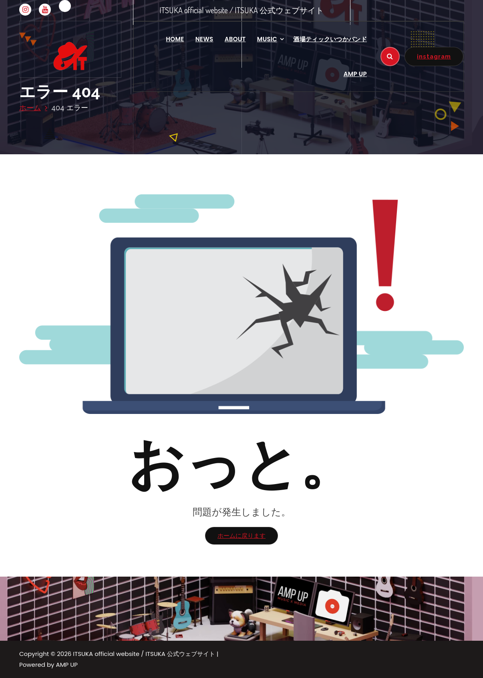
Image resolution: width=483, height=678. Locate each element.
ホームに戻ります (241, 535)
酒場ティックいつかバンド (330, 39)
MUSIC (267, 39)
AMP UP (355, 74)
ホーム (30, 107)
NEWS (204, 39)
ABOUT (235, 39)
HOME (175, 39)
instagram (434, 56)
